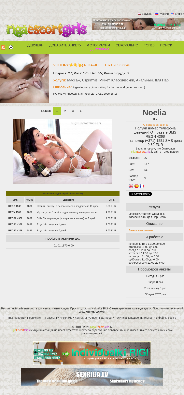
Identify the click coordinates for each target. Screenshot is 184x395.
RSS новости (16, 317)
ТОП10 (149, 45)
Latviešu (147, 13)
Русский (164, 13)
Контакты (81, 317)
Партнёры (105, 317)
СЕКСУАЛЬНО (127, 45)
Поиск (166, 45)
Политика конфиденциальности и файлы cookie (145, 317)
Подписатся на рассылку (43, 317)
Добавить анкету (65, 45)
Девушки (35, 45)
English (179, 13)
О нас (93, 317)
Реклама (66, 317)
